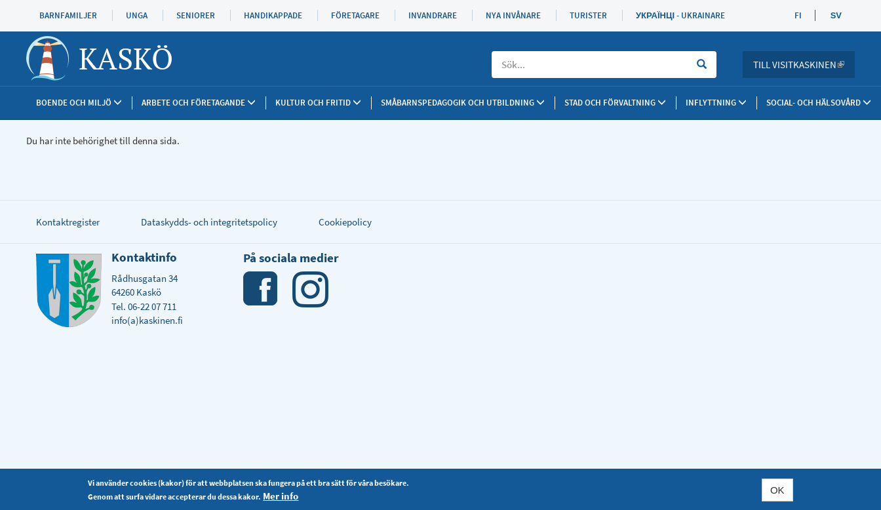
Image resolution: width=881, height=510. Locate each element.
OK (777, 491)
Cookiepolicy (345, 222)
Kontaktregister (68, 222)
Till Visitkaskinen (804, 64)
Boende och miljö (79, 102)
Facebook (261, 289)
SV (836, 15)
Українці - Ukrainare (680, 15)
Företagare (355, 15)
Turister (588, 15)
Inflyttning (716, 102)
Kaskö (126, 58)
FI (798, 15)
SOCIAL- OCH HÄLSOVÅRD (818, 102)
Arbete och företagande (199, 102)
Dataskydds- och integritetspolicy (209, 222)
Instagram (310, 289)
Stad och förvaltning (615, 102)
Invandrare (432, 15)
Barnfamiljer (68, 15)
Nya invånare (513, 15)
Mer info (280, 497)
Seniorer (195, 15)
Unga (136, 15)
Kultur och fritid (318, 102)
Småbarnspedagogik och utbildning (463, 102)
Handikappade (273, 15)
